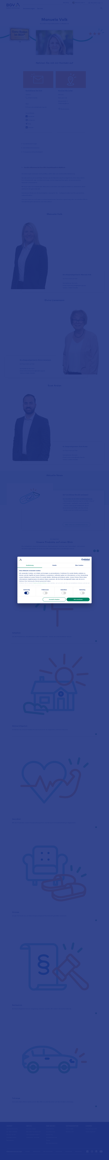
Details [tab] (54, 565)
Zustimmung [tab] (30, 565)
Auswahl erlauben (54, 599)
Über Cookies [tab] (79, 565)
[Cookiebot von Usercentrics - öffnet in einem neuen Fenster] (82, 560)
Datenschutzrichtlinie (40, 583)
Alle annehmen (78, 599)
